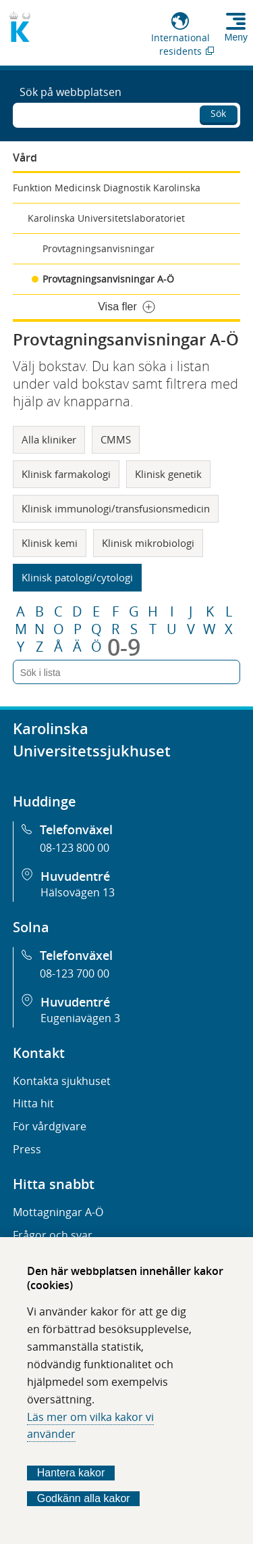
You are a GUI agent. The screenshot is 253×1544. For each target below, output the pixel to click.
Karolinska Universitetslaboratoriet (106, 218)
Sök (218, 113)
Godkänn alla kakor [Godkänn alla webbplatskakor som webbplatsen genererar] (83, 1498)
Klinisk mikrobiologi (148, 543)
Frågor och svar (52, 1235)
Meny (236, 37)
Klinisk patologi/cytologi (77, 577)
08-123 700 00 (74, 973)
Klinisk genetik (168, 474)
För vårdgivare (49, 1126)
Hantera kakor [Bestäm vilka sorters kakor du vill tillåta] (71, 1472)
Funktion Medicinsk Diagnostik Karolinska (106, 187)
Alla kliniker (49, 439)
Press (27, 1149)
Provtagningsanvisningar (98, 248)
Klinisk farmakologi (66, 474)
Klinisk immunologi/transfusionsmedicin (116, 508)
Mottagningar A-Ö (58, 1212)
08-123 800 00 (74, 847)
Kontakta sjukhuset (62, 1080)
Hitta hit (33, 1103)
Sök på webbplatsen (70, 92)
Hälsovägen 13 (77, 892)
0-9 (123, 647)
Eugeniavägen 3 (80, 1018)
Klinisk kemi (50, 543)
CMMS (116, 439)
